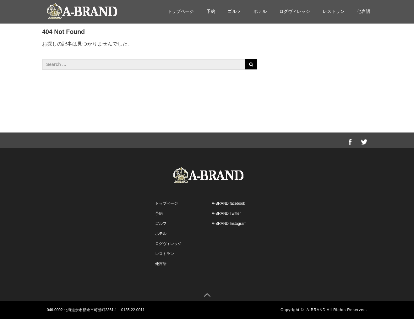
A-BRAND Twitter (226, 213)
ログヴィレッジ (294, 11)
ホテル (260, 11)
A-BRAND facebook (228, 203)
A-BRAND (316, 310)
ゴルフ (234, 11)
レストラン (334, 11)
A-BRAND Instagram (229, 223)
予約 (210, 11)
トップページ (180, 11)
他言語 (363, 11)
